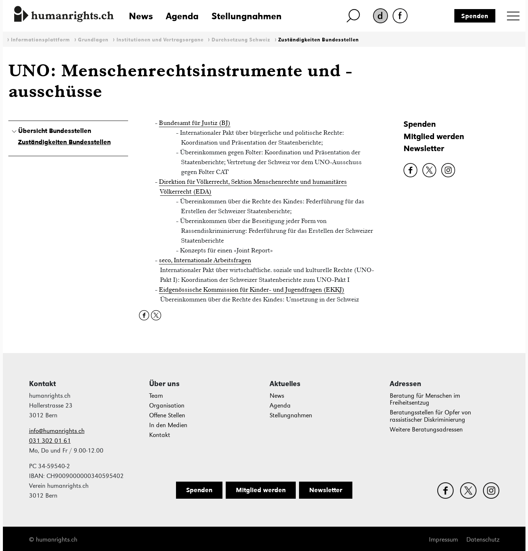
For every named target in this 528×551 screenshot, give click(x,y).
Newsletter (424, 148)
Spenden (474, 16)
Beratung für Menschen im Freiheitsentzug (425, 399)
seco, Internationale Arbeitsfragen (205, 260)
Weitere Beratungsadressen (426, 429)
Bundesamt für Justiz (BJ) (194, 123)
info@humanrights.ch (57, 431)
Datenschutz (482, 539)
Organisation (166, 405)
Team (156, 396)
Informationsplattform (40, 40)
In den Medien (168, 425)
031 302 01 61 (50, 441)
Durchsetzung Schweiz (241, 40)
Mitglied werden (434, 136)
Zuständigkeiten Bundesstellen (318, 40)
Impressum (443, 539)
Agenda (182, 16)
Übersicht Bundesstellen (54, 130)
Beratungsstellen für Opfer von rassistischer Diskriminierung (430, 416)
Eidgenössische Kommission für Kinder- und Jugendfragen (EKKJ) (251, 289)
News (141, 16)
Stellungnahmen (247, 16)
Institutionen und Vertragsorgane (160, 40)
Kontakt (159, 435)
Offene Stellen (167, 415)
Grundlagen (93, 40)
